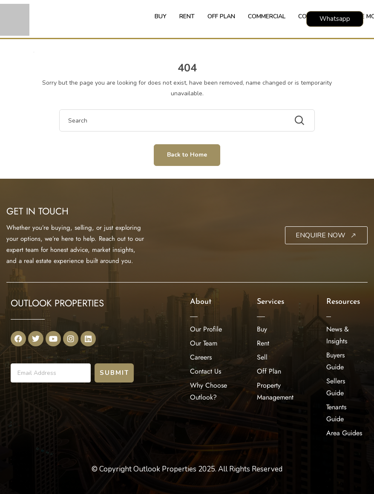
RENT (187, 16)
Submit (114, 372)
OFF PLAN (221, 16)
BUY (161, 16)
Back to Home (187, 155)
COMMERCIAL (266, 16)
